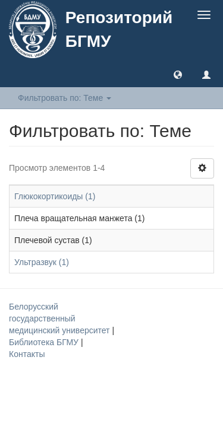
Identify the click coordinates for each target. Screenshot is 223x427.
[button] (178, 74)
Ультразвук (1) (41, 262)
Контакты (27, 354)
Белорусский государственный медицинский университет (60, 318)
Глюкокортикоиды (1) (54, 196)
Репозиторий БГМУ (118, 29)
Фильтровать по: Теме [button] (64, 98)
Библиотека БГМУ (45, 342)
